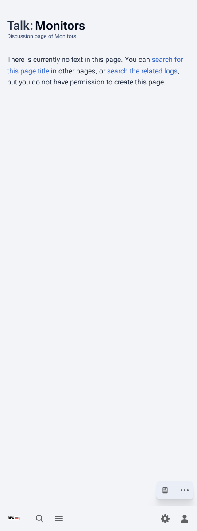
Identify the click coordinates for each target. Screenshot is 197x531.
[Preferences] (165, 518)
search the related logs (142, 71)
